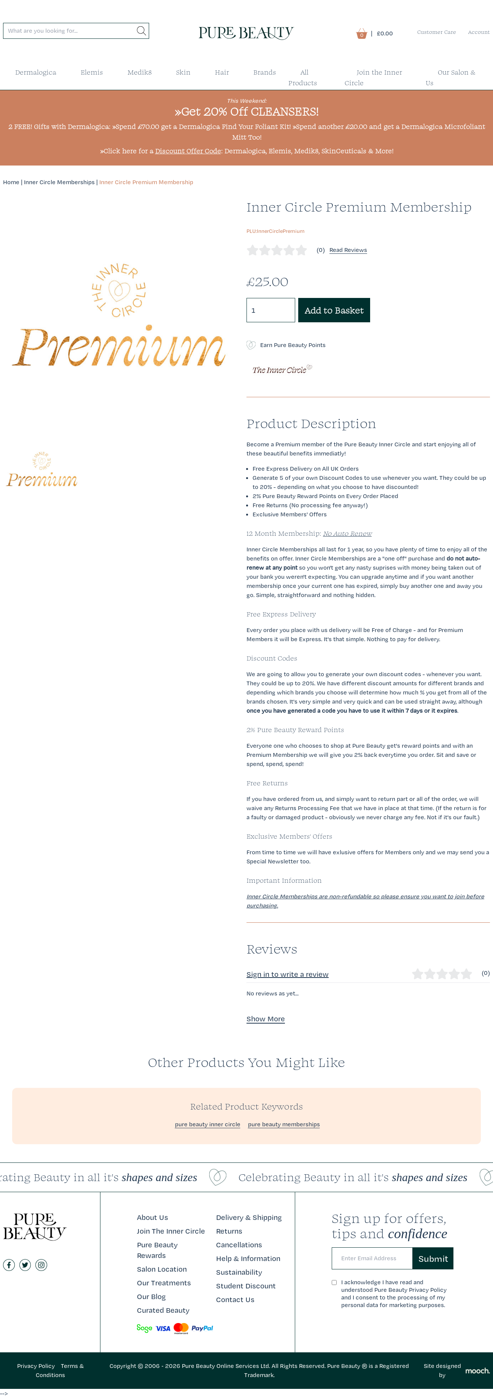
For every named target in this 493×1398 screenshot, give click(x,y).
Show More (266, 1019)
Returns (229, 1231)
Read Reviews (348, 250)
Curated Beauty (163, 1310)
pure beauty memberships (284, 1124)
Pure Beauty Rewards (157, 1250)
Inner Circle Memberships (59, 182)
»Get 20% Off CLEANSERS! (247, 111)
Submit (433, 1258)
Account (479, 32)
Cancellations (239, 1245)
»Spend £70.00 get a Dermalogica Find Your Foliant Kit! (201, 126)
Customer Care (436, 32)
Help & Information (248, 1258)
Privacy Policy (36, 1366)
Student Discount (246, 1286)
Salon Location (162, 1269)
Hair (222, 72)
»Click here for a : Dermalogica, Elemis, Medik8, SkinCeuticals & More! (246, 150)
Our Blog (151, 1296)
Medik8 (139, 72)
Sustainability (239, 1272)
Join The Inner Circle (171, 1231)
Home (11, 182)
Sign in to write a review (288, 974)
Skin (183, 72)
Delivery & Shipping (249, 1217)
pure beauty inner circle (207, 1124)
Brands (264, 72)
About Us (152, 1217)
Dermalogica (35, 72)
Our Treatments (164, 1283)
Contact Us (235, 1299)
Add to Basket (334, 310)
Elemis (92, 72)
